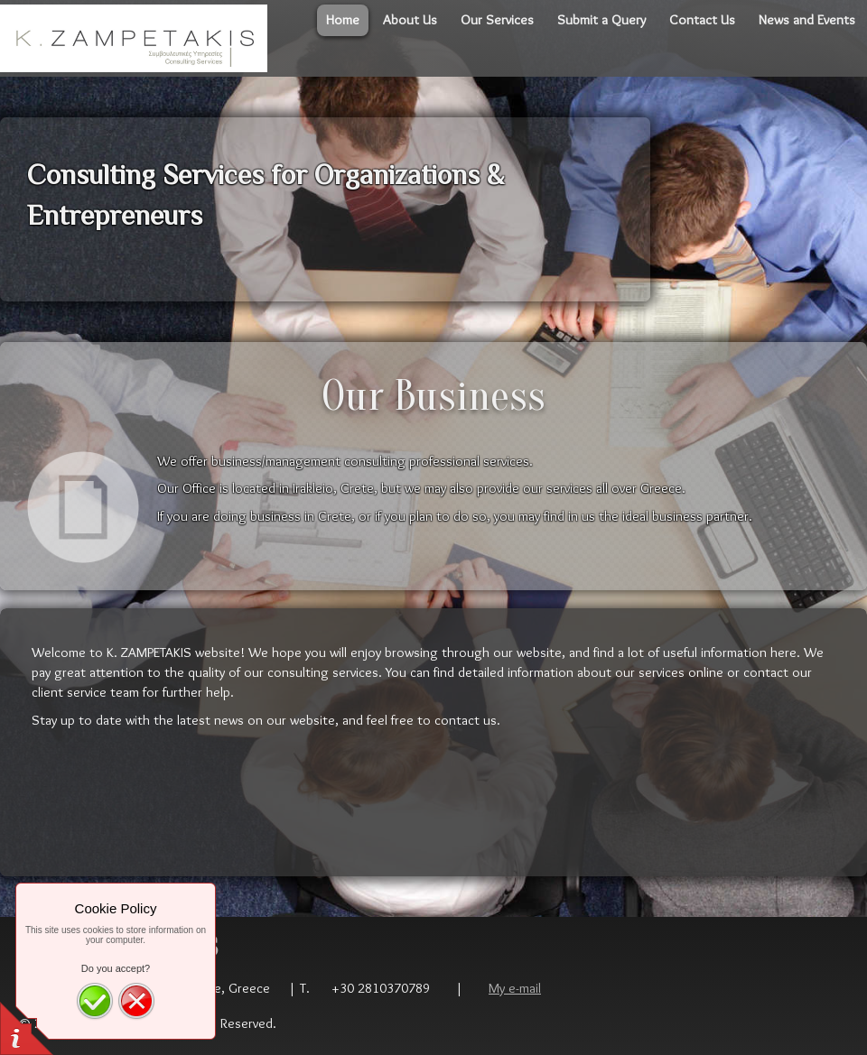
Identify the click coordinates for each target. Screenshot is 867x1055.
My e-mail (515, 987)
